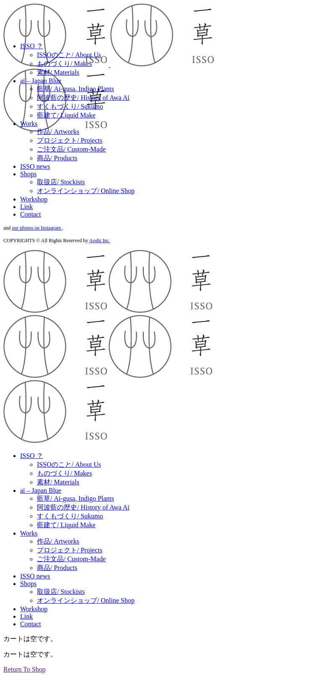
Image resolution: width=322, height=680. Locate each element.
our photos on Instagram (37, 228)
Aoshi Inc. (99, 240)
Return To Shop (24, 669)
